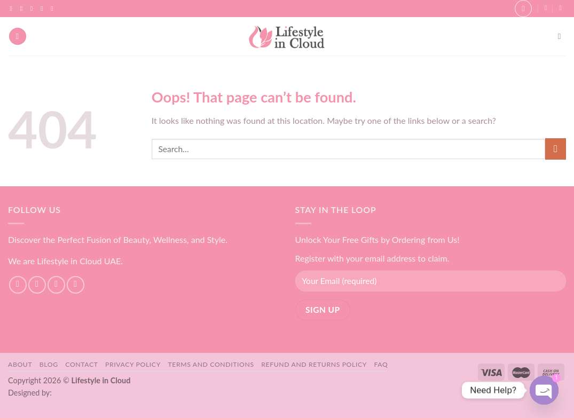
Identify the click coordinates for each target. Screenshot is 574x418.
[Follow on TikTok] (33, 8)
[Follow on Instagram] (23, 8)
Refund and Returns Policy (314, 364)
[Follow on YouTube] (54, 8)
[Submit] (555, 148)
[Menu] (17, 36)
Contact (81, 364)
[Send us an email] (44, 8)
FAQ (381, 364)
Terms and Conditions (211, 364)
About (20, 364)
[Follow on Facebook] (13, 8)
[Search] (562, 36)
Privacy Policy (133, 364)
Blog (49, 364)
